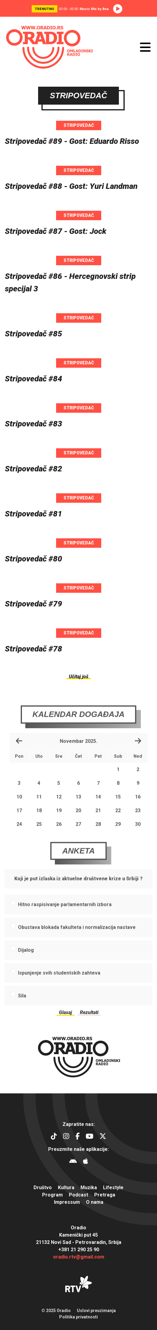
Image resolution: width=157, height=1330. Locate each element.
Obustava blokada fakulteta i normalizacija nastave (77, 936)
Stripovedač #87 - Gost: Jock (55, 231)
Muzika (88, 1187)
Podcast (78, 1195)
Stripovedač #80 (33, 558)
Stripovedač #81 (33, 513)
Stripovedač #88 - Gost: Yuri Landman (71, 186)
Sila (22, 1004)
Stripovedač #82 (33, 468)
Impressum (67, 1202)
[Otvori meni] (145, 47)
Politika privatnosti (78, 1316)
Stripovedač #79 (33, 603)
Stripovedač (78, 125)
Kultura (66, 1187)
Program (52, 1195)
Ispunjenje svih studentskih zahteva (59, 981)
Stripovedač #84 (33, 378)
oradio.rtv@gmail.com (78, 1257)
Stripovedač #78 (33, 648)
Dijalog (26, 959)
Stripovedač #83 (33, 423)
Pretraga (104, 1195)
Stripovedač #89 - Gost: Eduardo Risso (72, 141)
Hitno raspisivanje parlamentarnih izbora (65, 913)
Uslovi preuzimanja (96, 1310)
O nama (94, 1202)
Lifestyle (113, 1187)
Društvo (43, 1187)
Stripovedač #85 (33, 333)
